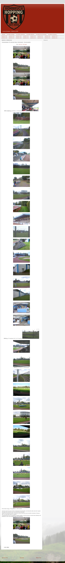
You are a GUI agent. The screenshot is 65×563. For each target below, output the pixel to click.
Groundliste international (52, 34)
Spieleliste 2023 (26, 36)
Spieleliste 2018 (4, 37)
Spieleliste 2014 (33, 37)
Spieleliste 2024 (18, 36)
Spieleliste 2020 (47, 36)
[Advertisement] (21, 553)
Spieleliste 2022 (33, 36)
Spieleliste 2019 (54, 36)
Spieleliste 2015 (26, 37)
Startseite (3, 34)
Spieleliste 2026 (4, 36)
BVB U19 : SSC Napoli (23, 44)
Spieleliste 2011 (54, 37)
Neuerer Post (5, 557)
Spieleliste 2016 (18, 37)
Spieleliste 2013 (40, 37)
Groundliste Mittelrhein (30, 34)
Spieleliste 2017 (11, 37)
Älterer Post (38, 557)
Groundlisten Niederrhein (20, 34)
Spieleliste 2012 (47, 37)
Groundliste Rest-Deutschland (41, 34)
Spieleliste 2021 (40, 36)
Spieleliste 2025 (11, 36)
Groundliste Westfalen (10, 34)
